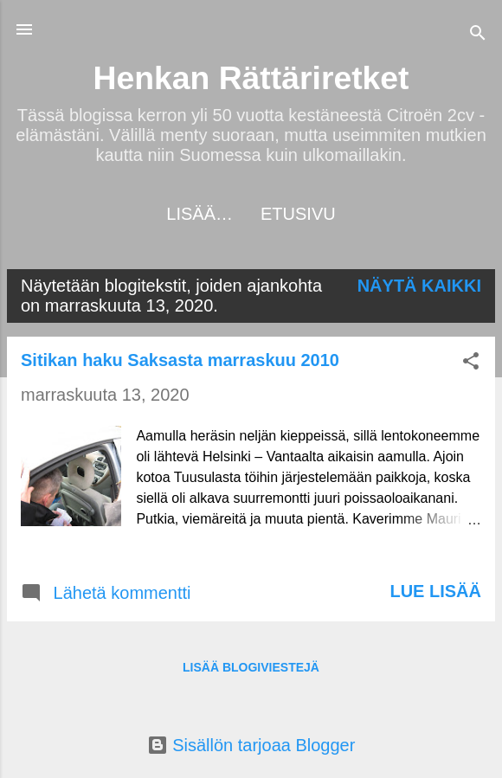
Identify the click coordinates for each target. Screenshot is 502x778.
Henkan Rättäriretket (251, 78)
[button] (470, 363)
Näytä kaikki (419, 285)
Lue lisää (435, 591)
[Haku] (477, 35)
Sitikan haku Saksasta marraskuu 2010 (180, 360)
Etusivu (251, 213)
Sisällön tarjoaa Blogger (251, 745)
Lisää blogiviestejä (251, 667)
